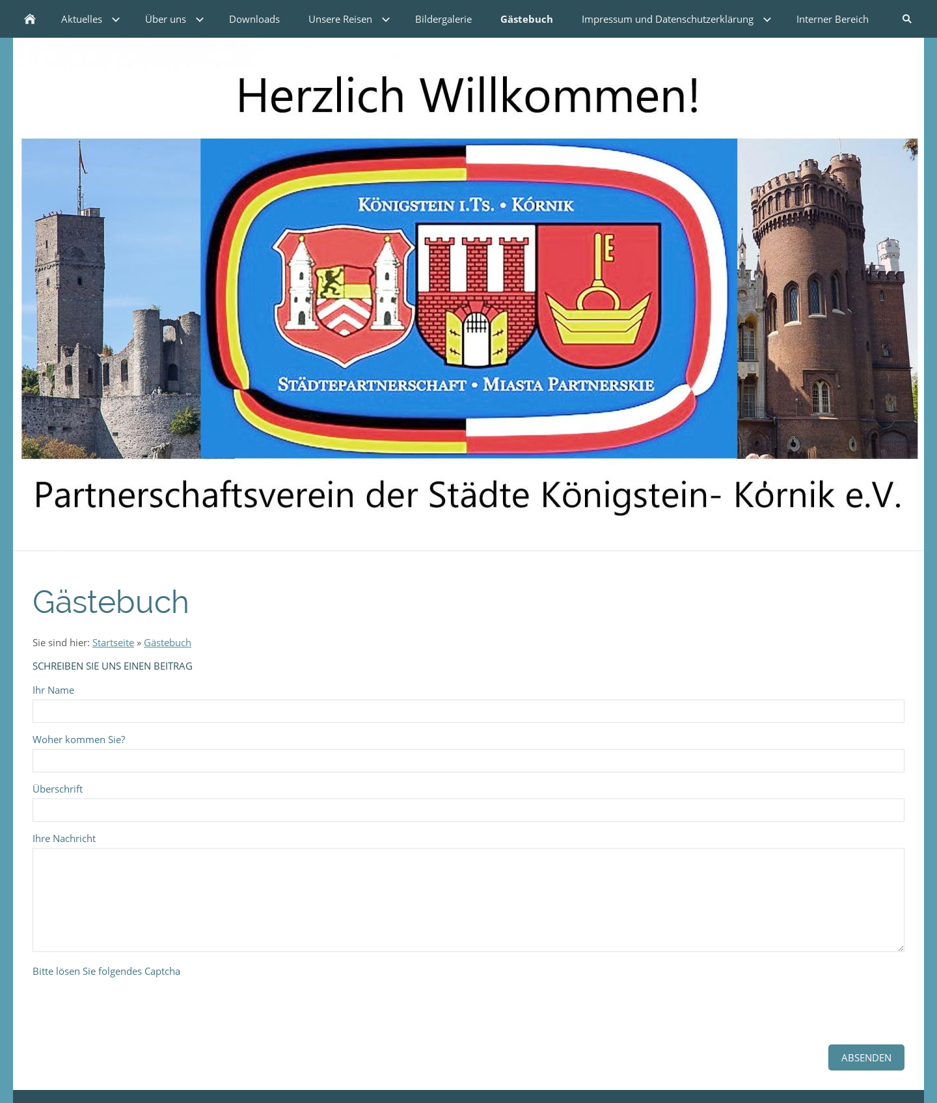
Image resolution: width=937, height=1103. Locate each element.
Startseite (113, 642)
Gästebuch (167, 642)
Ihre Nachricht (64, 838)
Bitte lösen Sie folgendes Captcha (106, 970)
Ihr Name (53, 689)
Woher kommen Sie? (79, 739)
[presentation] (131, 1006)
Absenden (866, 1057)
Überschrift (58, 788)
